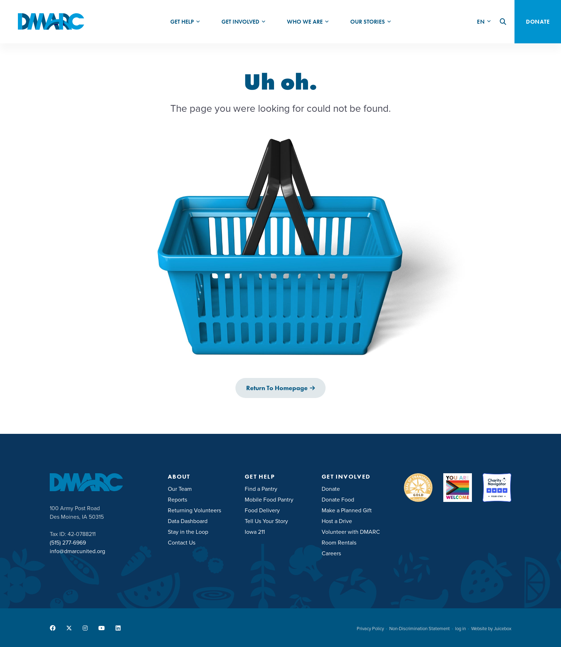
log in (460, 629)
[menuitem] (185, 21)
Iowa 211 (255, 532)
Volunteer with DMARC (351, 532)
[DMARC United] (51, 21)
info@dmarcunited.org (77, 551)
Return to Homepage (277, 388)
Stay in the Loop (188, 532)
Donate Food (338, 499)
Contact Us (181, 542)
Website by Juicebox (491, 629)
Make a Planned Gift (347, 510)
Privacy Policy (370, 629)
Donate (331, 489)
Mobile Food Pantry (269, 499)
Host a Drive (337, 521)
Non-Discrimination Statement (419, 629)
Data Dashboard (188, 521)
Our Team (180, 489)
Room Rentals (339, 542)
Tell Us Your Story (266, 521)
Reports (177, 499)
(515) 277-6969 (68, 542)
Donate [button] (538, 21)
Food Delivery (262, 510)
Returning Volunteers (194, 510)
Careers (331, 553)
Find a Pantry (261, 489)
